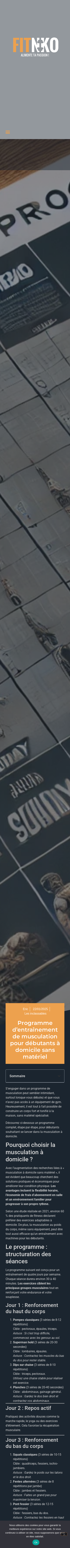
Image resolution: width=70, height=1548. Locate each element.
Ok (36, 1542)
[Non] (64, 1534)
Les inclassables (35, 1013)
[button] (7, 132)
